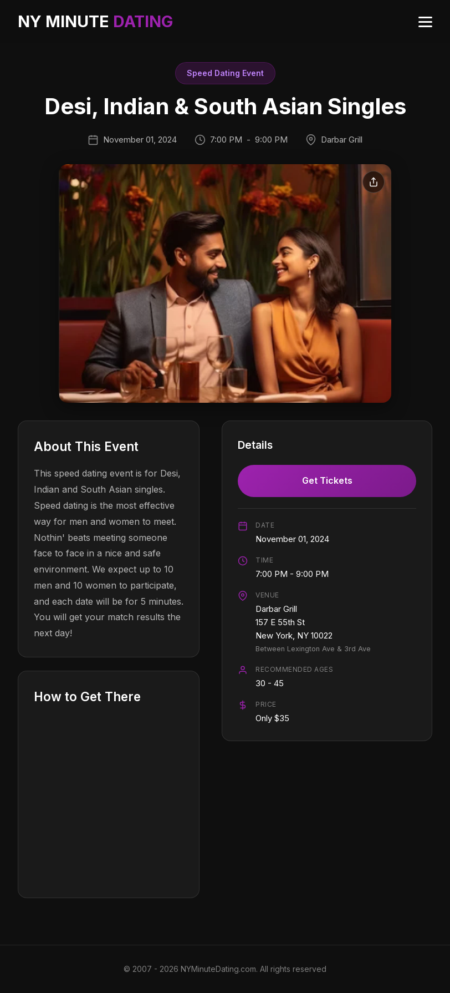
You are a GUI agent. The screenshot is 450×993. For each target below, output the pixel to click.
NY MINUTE (95, 21)
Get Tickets (327, 480)
